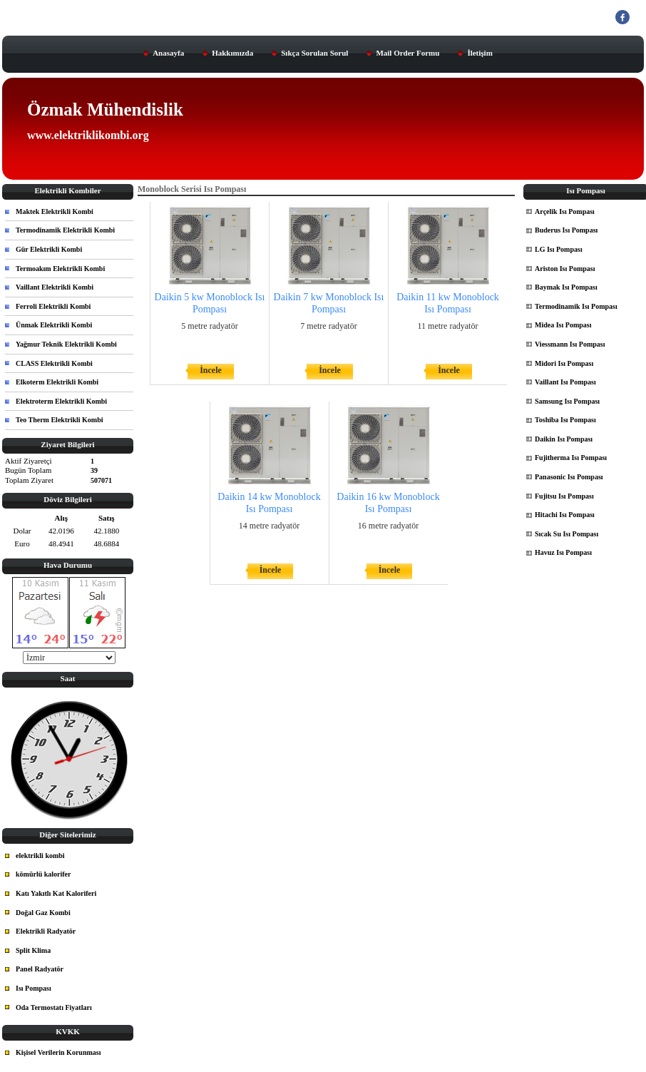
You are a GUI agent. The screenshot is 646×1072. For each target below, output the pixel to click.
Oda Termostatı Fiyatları (54, 1007)
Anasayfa (168, 53)
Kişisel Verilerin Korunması (58, 1052)
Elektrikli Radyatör (46, 931)
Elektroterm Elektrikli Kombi (61, 401)
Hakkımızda (232, 53)
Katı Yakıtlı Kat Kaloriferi (56, 893)
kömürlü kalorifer (43, 874)
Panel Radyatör (39, 969)
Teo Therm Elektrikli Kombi (59, 420)
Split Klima (33, 950)
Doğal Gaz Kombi (43, 913)
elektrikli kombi (40, 855)
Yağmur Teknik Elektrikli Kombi (66, 344)
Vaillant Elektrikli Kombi (54, 287)
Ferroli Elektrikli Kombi (53, 306)
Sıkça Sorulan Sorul (314, 53)
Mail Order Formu (407, 53)
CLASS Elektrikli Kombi (54, 363)
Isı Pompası (33, 988)
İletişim (479, 53)
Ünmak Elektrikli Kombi (54, 325)
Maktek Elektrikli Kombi (54, 211)
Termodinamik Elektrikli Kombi (65, 230)
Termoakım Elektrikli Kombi (60, 268)
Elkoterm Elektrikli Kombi (57, 382)
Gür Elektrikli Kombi (49, 249)
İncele (211, 370)
